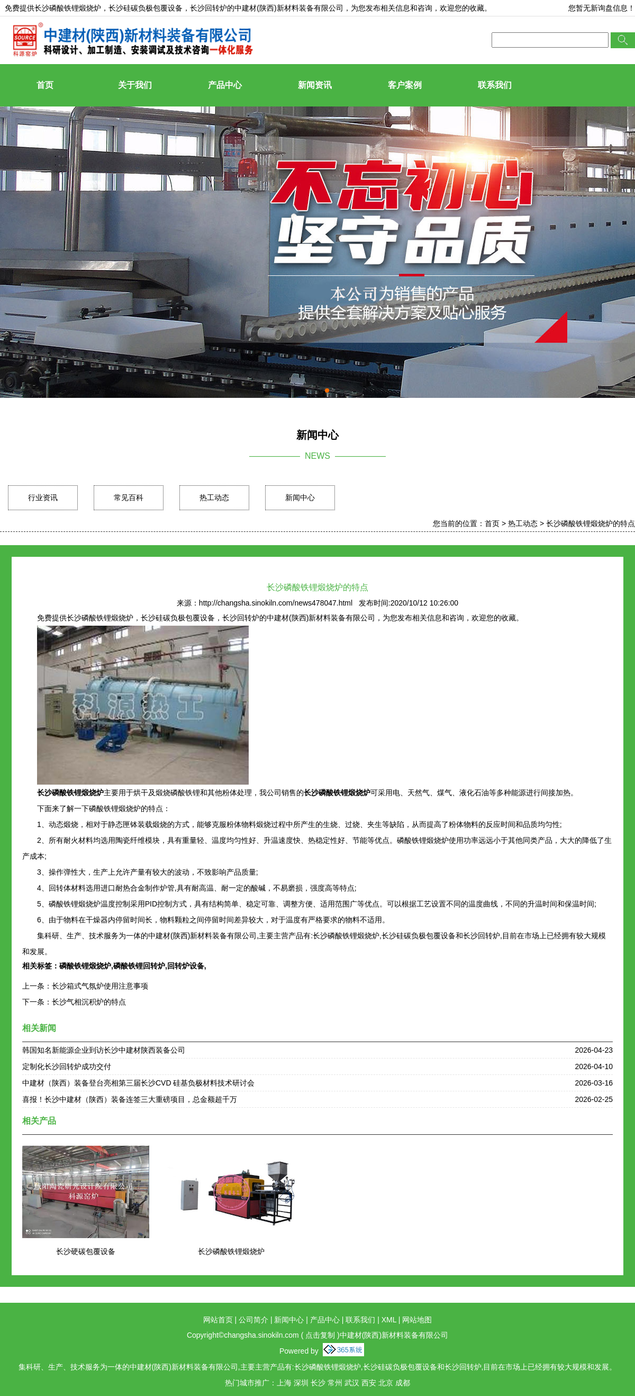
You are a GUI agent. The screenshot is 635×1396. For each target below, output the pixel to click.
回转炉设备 (185, 966)
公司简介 (253, 1319)
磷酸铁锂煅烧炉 (85, 966)
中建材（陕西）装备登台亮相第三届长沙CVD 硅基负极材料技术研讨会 (138, 1083)
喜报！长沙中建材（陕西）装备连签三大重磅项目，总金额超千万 (129, 1099)
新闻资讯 (315, 85)
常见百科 (128, 497)
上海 (284, 1383)
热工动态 (214, 497)
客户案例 (405, 85)
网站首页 (218, 1319)
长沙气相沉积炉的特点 (89, 1002)
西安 (368, 1383)
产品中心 (225, 85)
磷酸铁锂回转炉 (139, 966)
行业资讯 (43, 497)
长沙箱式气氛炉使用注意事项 (100, 986)
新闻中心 (300, 497)
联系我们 (495, 85)
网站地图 (417, 1319)
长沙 (318, 1383)
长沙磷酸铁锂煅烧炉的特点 (590, 523)
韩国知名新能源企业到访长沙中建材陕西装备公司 (103, 1050)
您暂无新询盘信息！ (601, 8)
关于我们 (135, 85)
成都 (402, 1383)
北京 (385, 1383)
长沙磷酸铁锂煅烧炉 (67, 8)
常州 (335, 1383)
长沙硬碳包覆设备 (85, 1251)
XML (389, 1319)
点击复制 (320, 1335)
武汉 (351, 1383)
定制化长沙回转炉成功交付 (66, 1066)
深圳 (301, 1383)
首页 (45, 85)
